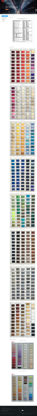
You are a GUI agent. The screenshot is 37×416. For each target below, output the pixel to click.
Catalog (14, 15)
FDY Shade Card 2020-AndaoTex (4, 19)
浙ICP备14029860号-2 (31, 413)
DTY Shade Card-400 (4, 17)
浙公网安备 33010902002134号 (25, 413)
